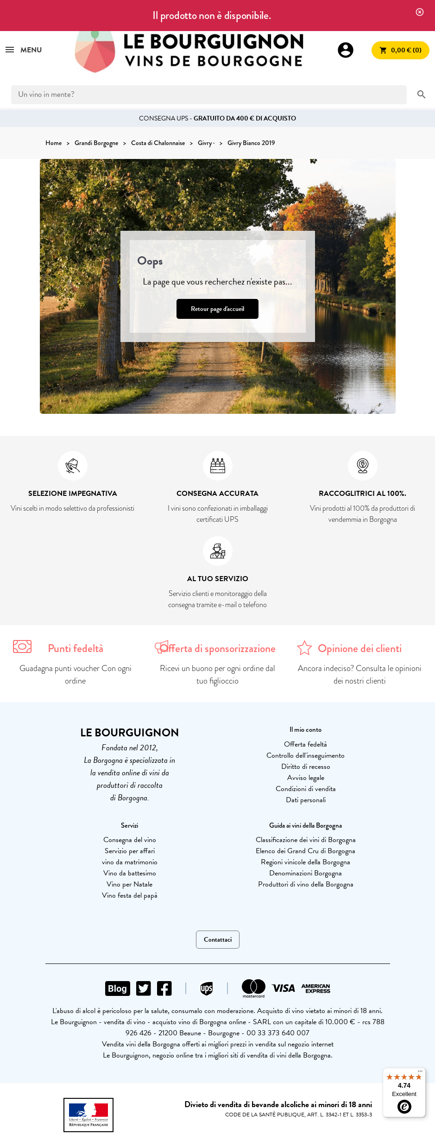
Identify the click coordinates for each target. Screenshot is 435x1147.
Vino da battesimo (129, 873)
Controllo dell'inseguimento (305, 755)
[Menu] (420, 1073)
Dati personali (306, 799)
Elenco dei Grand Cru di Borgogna (305, 850)
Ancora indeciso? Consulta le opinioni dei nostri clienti (360, 674)
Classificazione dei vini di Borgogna (306, 839)
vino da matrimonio (130, 862)
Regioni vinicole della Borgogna (305, 862)
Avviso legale (305, 777)
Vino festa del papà (130, 895)
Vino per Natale (129, 884)
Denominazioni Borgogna (305, 873)
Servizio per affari (130, 850)
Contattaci (218, 939)
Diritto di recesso (305, 766)
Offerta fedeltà (305, 744)
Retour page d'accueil (217, 309)
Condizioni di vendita (306, 788)
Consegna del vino (129, 839)
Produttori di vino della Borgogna (305, 884)
